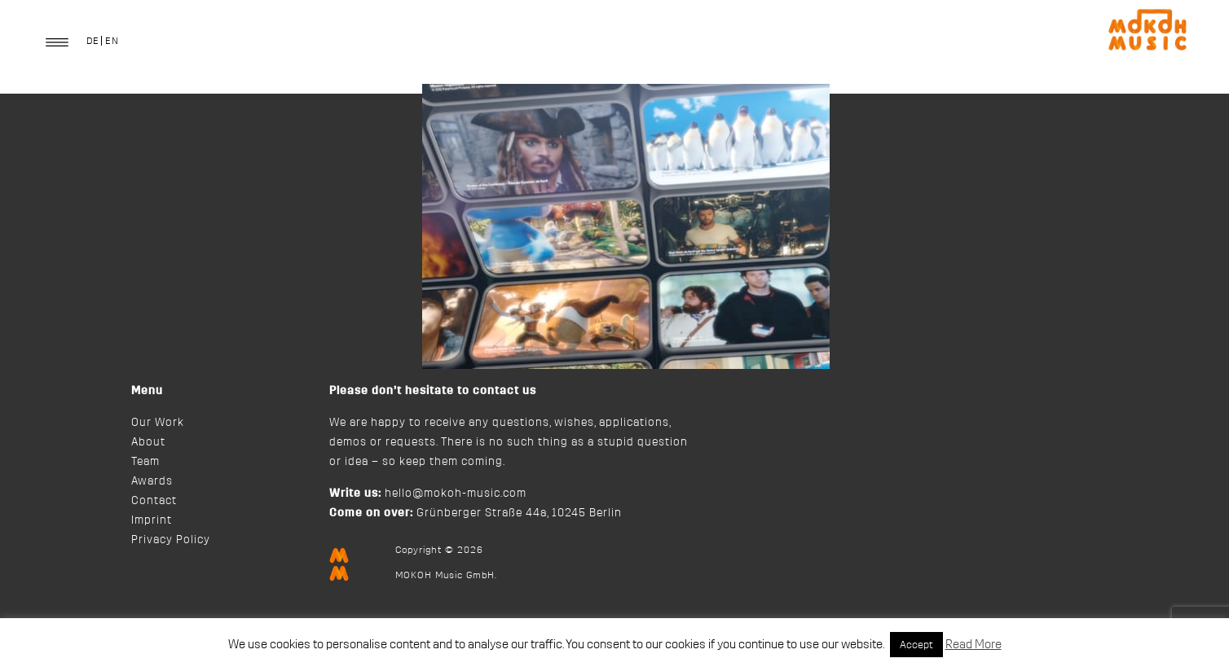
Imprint (151, 520)
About (148, 442)
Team (145, 461)
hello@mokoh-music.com (455, 493)
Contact (154, 501)
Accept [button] (916, 644)
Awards (152, 481)
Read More (973, 644)
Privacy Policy (170, 540)
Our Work (157, 422)
